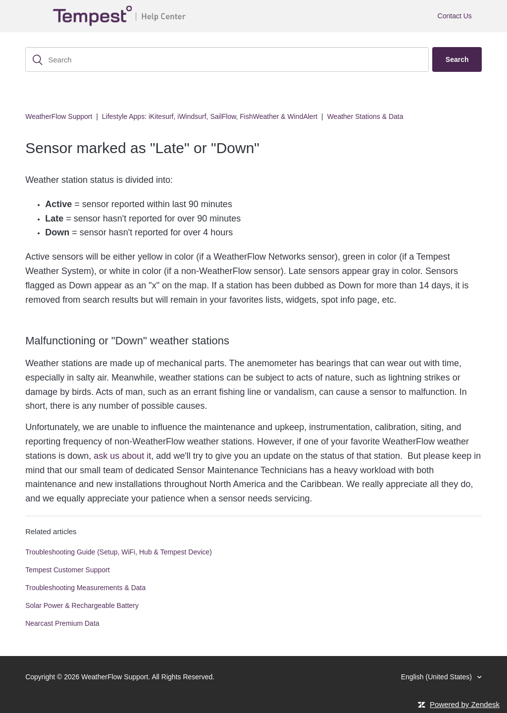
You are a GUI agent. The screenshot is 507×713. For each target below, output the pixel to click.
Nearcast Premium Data (62, 623)
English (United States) (437, 677)
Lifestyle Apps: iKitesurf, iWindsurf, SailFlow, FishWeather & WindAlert (209, 116)
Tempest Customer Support (67, 570)
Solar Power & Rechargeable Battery (82, 605)
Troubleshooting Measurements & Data (85, 588)
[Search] (227, 59)
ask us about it (122, 456)
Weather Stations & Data (365, 116)
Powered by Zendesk (465, 704)
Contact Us (455, 16)
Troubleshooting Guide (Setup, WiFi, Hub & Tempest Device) (118, 552)
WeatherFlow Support (58, 116)
